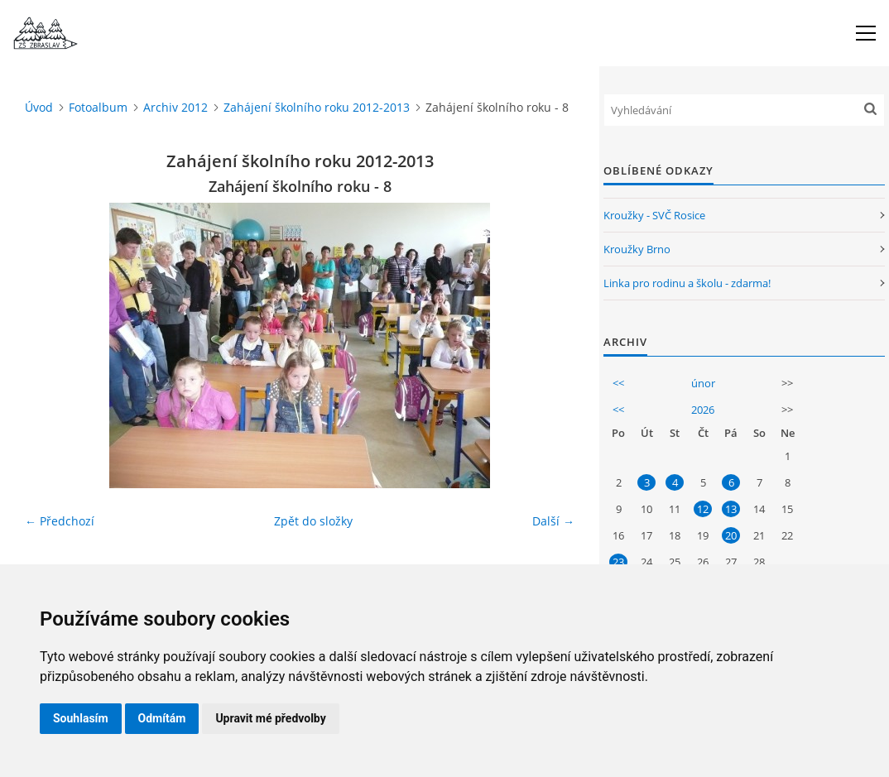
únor (703, 383)
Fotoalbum (98, 107)
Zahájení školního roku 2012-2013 (316, 107)
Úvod (39, 107)
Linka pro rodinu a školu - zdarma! (687, 283)
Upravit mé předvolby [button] (270, 718)
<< (618, 383)
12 (703, 508)
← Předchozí (59, 521)
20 (731, 535)
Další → (553, 521)
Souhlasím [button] (80, 718)
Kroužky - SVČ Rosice (654, 215)
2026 (702, 409)
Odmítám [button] (162, 718)
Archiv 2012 (175, 107)
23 (618, 561)
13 (731, 508)
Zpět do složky (313, 521)
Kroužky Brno (636, 249)
